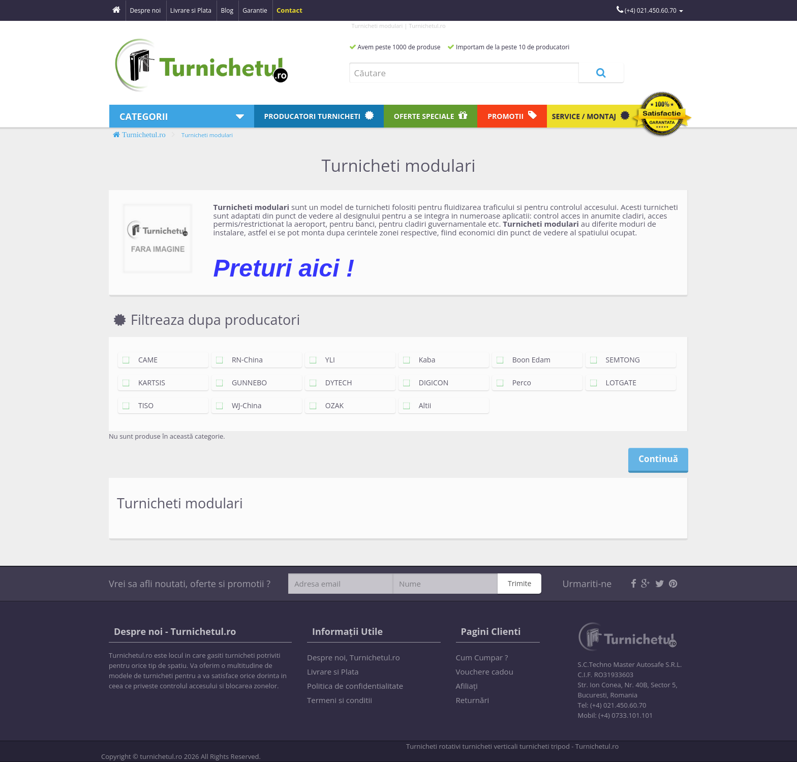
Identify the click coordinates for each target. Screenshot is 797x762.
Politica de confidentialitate (355, 686)
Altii (420, 405)
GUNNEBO (244, 382)
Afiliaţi (467, 686)
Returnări (472, 700)
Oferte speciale (430, 115)
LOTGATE (616, 382)
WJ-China (242, 405)
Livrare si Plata (333, 671)
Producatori (319, 115)
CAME (143, 359)
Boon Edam (526, 359)
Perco (516, 382)
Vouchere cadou (484, 671)
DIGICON (428, 382)
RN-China (242, 359)
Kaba (422, 359)
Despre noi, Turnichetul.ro (353, 657)
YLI (325, 359)
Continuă (658, 459)
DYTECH (333, 382)
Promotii (512, 115)
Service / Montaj (590, 115)
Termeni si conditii (339, 700)
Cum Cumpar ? (482, 657)
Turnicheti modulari (207, 135)
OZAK (329, 405)
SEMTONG (618, 359)
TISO (141, 405)
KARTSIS (146, 382)
